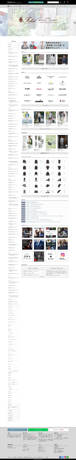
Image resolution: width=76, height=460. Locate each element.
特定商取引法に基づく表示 (28, 457)
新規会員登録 (42, 276)
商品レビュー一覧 (26, 450)
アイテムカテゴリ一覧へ (45, 196)
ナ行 (9, 167)
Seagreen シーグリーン (13, 126)
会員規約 (14, 457)
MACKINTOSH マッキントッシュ (14, 262)
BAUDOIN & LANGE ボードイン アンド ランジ (13, 245)
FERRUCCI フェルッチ (13, 213)
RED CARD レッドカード (13, 301)
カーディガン (11, 332)
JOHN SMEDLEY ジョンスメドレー (14, 134)
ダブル (10, 330)
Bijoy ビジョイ (11, 187)
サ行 (9, 108)
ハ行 (9, 178)
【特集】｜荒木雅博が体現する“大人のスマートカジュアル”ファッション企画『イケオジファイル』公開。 (40, 221)
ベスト (10, 324)
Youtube (9, 44)
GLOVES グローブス (12, 98)
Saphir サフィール (12, 118)
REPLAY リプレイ (12, 287)
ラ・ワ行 (10, 280)
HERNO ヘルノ (11, 239)
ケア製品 (10, 388)
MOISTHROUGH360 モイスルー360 (13, 271)
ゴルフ (10, 391)
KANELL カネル (11, 92)
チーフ (10, 377)
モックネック (11, 337)
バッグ (10, 357)
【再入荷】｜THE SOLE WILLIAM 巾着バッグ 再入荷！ (32, 204)
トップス (10, 393)
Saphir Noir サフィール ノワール (13, 121)
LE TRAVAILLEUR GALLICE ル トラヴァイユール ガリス (13, 296)
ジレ (10, 326)
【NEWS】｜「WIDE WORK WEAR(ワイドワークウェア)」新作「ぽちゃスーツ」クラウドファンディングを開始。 (42, 215)
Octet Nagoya (9, 446)
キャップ (10, 400)
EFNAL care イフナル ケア (13, 76)
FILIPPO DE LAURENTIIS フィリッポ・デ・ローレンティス (14, 205)
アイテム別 (10, 306)
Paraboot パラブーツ (12, 180)
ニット (10, 335)
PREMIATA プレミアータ (13, 227)
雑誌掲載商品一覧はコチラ (45, 153)
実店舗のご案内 (10, 444)
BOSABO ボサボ (12, 247)
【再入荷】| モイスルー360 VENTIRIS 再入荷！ (31, 208)
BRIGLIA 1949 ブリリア (13, 215)
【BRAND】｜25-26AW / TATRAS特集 (29, 217)
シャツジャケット (12, 319)
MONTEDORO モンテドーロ (13, 273)
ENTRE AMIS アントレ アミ (13, 68)
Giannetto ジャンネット (13, 128)
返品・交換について (41, 450)
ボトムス (10, 395)
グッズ (10, 397)
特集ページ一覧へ (45, 68)
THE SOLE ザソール (12, 113)
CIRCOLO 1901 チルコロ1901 (13, 146)
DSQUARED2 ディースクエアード (13, 155)
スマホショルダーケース (13, 384)
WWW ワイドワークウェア (13, 303)
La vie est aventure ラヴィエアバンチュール (13, 283)
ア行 (9, 50)
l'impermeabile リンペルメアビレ (13, 293)
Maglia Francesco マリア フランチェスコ (13, 265)
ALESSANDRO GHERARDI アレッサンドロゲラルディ (13, 66)
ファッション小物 (12, 382)
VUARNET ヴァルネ (12, 81)
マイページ (25, 444)
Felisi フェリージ (12, 211)
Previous (1, 23)
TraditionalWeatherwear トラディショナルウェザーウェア (14, 162)
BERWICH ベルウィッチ (13, 237)
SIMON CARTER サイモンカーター (14, 111)
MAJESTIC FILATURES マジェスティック (14, 258)
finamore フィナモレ (12, 195)
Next (75, 23)
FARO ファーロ (11, 189)
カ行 (9, 90)
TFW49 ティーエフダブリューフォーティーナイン (13, 152)
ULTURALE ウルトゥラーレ (13, 83)
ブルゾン (10, 341)
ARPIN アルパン (12, 59)
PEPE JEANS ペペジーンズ (13, 231)
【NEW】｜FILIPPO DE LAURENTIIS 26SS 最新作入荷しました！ (34, 212)
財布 (9, 366)
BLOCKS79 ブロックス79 (13, 229)
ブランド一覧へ (44, 105)
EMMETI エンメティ (12, 88)
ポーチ (10, 386)
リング (10, 375)
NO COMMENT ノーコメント (14, 173)
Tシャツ (10, 308)
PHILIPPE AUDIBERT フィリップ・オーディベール (14, 198)
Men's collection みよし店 (11, 447)
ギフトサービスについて (42, 451)
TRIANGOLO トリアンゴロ (13, 164)
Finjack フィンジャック (13, 208)
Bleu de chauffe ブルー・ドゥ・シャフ (13, 219)
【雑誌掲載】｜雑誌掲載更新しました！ (30, 202)
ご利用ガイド (51, 275)
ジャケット (10, 317)
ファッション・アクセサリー (13, 371)
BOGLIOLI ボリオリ (12, 250)
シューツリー (11, 361)
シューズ (10, 359)
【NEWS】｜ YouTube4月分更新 (29, 210)
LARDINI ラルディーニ (13, 285)
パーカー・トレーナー (12, 339)
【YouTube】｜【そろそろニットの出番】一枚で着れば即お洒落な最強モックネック (37, 219)
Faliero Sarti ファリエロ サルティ (14, 192)
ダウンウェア (11, 344)
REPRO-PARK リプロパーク (13, 290)
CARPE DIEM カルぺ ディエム (13, 95)
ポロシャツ (10, 310)
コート (10, 346)
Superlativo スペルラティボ (13, 136)
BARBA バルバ (11, 182)
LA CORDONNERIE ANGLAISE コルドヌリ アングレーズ (13, 101)
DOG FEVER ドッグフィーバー (14, 159)
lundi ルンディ (11, 299)
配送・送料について (41, 447)
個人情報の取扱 (19, 457)
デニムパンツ (11, 348)
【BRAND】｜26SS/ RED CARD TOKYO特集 (31, 206)
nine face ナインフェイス (13, 169)
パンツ (10, 353)
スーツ (10, 328)
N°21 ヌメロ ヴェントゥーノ (13, 171)
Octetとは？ (10, 413)
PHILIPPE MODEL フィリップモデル (13, 201)
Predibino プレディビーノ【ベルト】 (13, 224)
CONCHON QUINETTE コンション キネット (13, 106)
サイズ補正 (10, 410)
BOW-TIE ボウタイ (12, 242)
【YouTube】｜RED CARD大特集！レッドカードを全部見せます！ (34, 214)
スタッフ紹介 (10, 415)
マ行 (9, 252)
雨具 (9, 368)
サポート (40, 444)
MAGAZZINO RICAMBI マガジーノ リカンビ (13, 255)
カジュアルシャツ (12, 315)
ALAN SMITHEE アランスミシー (13, 57)
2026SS (9, 46)
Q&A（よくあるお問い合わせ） (12, 408)
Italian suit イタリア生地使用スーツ (13, 74)
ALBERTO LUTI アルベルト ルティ (13, 62)
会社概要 (55, 444)
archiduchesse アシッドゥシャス (13, 53)
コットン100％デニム (12, 350)
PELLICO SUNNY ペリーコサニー (14, 235)
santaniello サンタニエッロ (13, 124)
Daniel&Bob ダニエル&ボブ (13, 143)
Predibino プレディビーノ (13, 221)
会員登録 (9, 404)
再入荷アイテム (10, 420)
